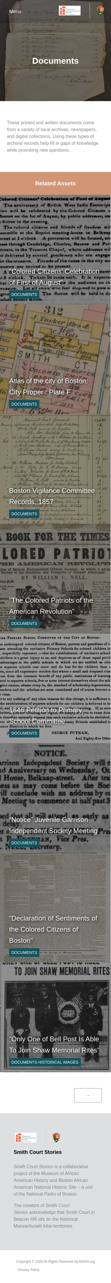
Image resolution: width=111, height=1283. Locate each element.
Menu (15, 11)
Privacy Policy (29, 1270)
